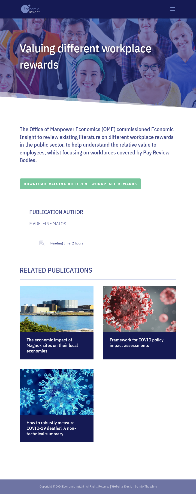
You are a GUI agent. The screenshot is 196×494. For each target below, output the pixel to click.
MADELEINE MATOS (47, 223)
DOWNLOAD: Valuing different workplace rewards (80, 183)
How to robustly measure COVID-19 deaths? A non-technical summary (51, 428)
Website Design (123, 486)
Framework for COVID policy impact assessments (136, 342)
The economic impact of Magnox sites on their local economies (52, 345)
